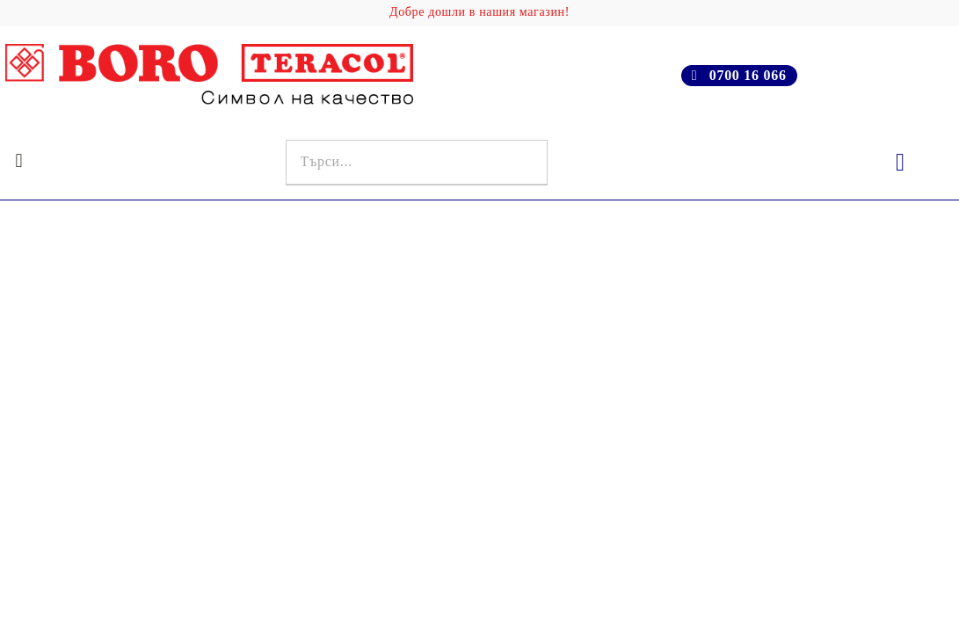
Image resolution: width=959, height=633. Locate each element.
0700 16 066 (748, 75)
